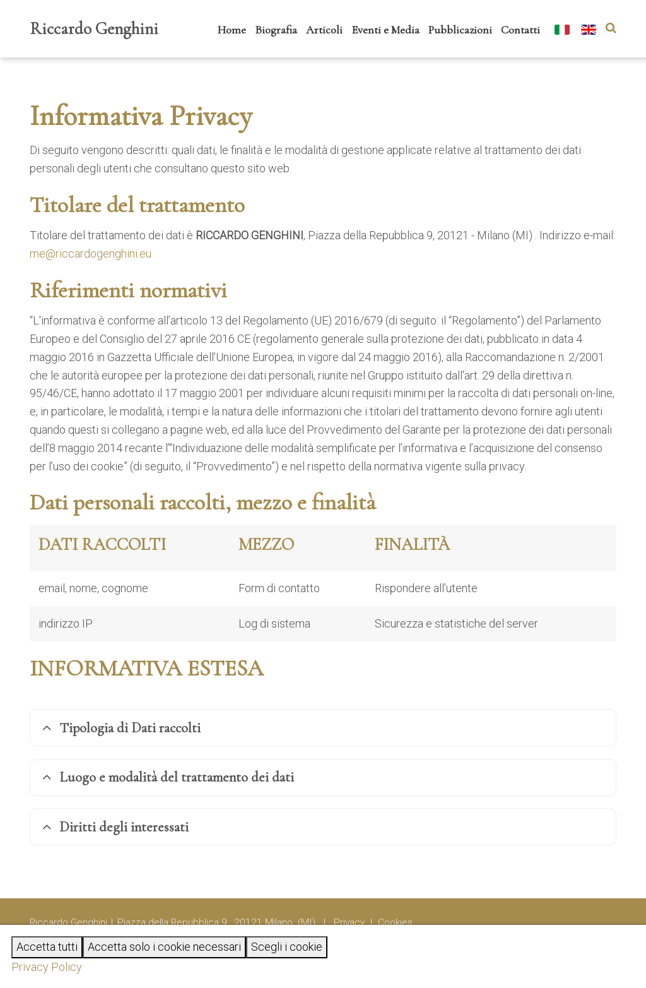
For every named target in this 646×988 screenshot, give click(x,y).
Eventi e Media (385, 30)
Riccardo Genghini (94, 28)
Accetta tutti (47, 946)
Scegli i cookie (286, 946)
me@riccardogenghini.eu (90, 253)
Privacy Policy (46, 966)
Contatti (520, 30)
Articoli (324, 30)
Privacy (349, 922)
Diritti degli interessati (115, 827)
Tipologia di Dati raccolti (121, 728)
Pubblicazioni (460, 30)
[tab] (323, 727)
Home (232, 30)
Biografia (276, 30)
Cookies (395, 922)
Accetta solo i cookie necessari (164, 946)
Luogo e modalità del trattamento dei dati (168, 777)
